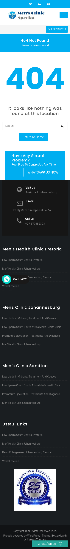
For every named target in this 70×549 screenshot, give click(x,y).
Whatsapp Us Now (42, 172)
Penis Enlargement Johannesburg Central (27, 277)
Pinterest (48, 4)
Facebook (22, 4)
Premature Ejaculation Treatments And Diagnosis (31, 335)
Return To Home (33, 137)
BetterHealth (59, 535)
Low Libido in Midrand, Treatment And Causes (29, 318)
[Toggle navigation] (64, 15)
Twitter (30, 4)
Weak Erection (10, 286)
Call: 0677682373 (57, 29)
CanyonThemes (36, 539)
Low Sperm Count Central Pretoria (22, 259)
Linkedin (39, 4)
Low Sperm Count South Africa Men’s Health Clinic (31, 326)
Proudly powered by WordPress (21, 535)
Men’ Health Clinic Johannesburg (21, 268)
